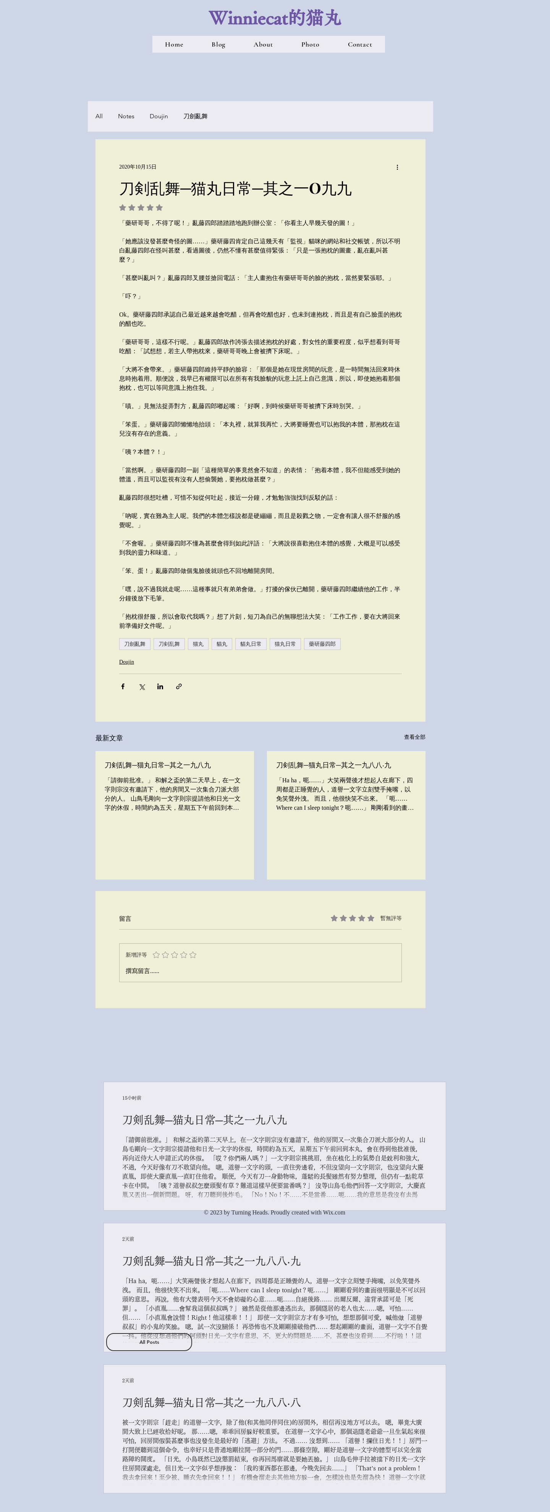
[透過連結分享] (179, 686)
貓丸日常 (251, 643)
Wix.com (334, 1212)
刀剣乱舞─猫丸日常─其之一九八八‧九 (333, 764)
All (99, 116)
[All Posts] (149, 1342)
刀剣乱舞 (169, 643)
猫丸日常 (285, 643)
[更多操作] (397, 166)
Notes (126, 116)
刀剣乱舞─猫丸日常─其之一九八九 (158, 764)
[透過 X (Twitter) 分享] (141, 686)
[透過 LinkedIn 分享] (160, 686)
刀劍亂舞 (195, 116)
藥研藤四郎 (322, 643)
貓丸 (222, 643)
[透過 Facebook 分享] (122, 686)
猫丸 (198, 643)
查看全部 (414, 737)
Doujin (159, 116)
